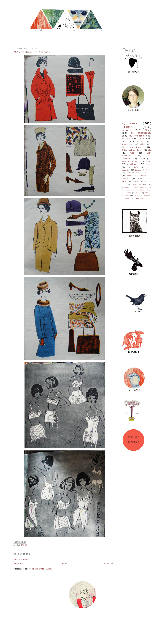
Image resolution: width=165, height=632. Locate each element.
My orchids (136, 136)
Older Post (110, 564)
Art (124, 141)
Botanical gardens (131, 150)
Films (142, 144)
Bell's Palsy (145, 190)
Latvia (136, 196)
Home (64, 564)
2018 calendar (129, 161)
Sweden (142, 159)
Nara (127, 198)
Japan (149, 164)
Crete (138, 193)
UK (146, 181)
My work (130, 123)
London (138, 170)
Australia (127, 144)
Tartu (149, 170)
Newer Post (19, 564)
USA (149, 150)
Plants (127, 127)
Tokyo (139, 179)
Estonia (141, 142)
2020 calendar (141, 187)
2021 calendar (128, 190)
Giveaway (125, 196)
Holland (142, 176)
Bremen (128, 193)
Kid (142, 138)
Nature (126, 138)
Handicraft (133, 164)
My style (133, 167)
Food (129, 176)
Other (24, 545)
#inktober (137, 184)
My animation (131, 147)
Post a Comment (22, 560)
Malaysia (148, 196)
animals (126, 130)
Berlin (148, 173)
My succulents (141, 133)
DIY (146, 193)
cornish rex (133, 173)
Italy (124, 184)
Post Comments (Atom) (40, 569)
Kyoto (135, 181)
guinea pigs (139, 198)
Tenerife (126, 179)
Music (132, 153)
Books (149, 161)
